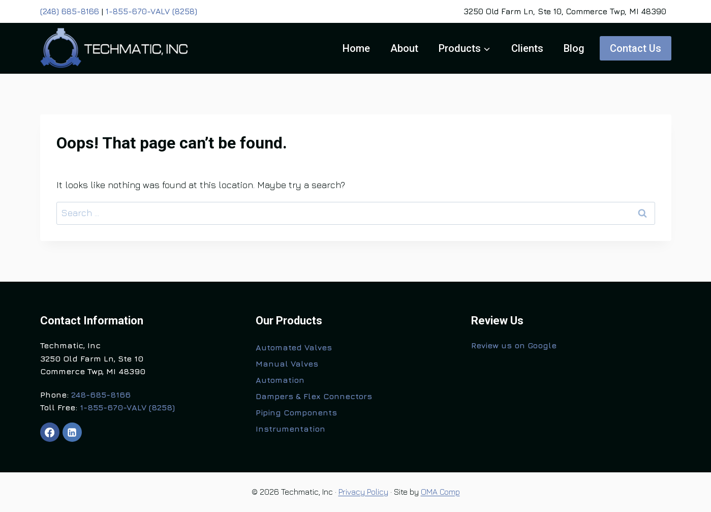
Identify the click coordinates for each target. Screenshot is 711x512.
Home (356, 48)
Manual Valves (287, 363)
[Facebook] (49, 432)
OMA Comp (440, 491)
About (404, 48)
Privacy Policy (363, 491)
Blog (574, 48)
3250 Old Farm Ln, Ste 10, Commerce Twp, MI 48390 (564, 11)
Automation (280, 379)
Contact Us (635, 48)
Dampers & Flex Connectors (314, 396)
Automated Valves (294, 347)
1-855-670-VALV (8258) (151, 11)
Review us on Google (514, 345)
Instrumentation (290, 428)
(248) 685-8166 (69, 11)
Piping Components (296, 412)
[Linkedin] (72, 432)
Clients (527, 48)
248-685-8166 (101, 394)
